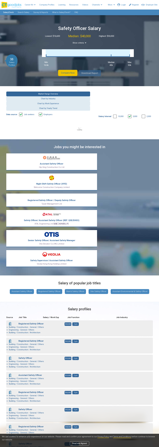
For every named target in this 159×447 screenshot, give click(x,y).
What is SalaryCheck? (60, 12)
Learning (61, 5)
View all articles (79, 419)
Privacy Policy (103, 436)
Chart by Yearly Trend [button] (136, 91)
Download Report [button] (92, 70)
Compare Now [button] (65, 70)
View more (79, 366)
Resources (73, 5)
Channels (97, 5)
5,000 (135, 99)
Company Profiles (46, 5)
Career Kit (30, 5)
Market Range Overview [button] (23, 91)
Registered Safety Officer (69, 215)
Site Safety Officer (121, 215)
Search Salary (22, 12)
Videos (85, 5)
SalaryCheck (7, 12)
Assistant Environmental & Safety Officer (79, 223)
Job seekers (29, 97)
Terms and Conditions (123, 436)
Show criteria (79, 43)
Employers (48, 97)
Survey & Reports (39, 12)
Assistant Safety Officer (40, 215)
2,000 (149, 99)
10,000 (121, 99)
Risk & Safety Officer (96, 215)
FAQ (75, 12)
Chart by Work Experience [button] (98, 91)
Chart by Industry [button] (60, 91)
